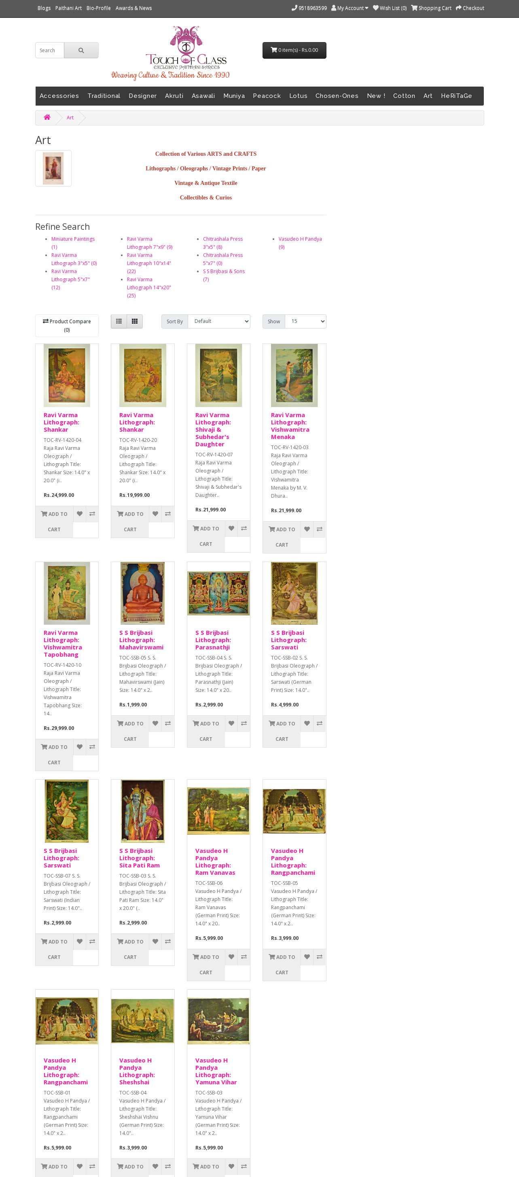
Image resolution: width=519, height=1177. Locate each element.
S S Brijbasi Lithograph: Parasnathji (213, 639)
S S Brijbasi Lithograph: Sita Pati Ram (139, 857)
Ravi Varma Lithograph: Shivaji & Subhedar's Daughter (213, 429)
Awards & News (134, 7)
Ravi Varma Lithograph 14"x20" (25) (149, 287)
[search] (50, 50)
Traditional (104, 96)
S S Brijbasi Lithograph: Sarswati (289, 639)
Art (428, 96)
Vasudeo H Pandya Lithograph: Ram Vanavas (215, 861)
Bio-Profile (99, 7)
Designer (143, 96)
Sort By (175, 321)
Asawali (203, 96)
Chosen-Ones (337, 96)
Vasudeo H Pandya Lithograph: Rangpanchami (293, 861)
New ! (376, 96)
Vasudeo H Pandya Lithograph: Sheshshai (137, 1071)
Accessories (59, 96)
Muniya (234, 96)
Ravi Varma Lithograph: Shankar (61, 422)
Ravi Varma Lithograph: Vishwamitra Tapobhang (63, 643)
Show (274, 321)
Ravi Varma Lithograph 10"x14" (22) (149, 263)
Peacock (267, 96)
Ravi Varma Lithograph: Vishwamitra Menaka (290, 426)
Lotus (298, 96)
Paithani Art (68, 7)
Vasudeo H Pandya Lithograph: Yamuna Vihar (216, 1071)
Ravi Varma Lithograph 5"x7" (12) (70, 279)
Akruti (174, 96)
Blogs (44, 7)
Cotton (404, 96)
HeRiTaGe (456, 96)
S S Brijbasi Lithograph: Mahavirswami (141, 639)
